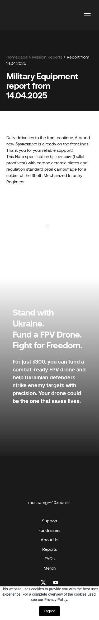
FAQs (50, 559)
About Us (49, 540)
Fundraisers (49, 530)
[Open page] (49, 479)
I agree (49, 611)
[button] (43, 582)
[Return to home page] (19, 15)
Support (49, 521)
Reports (49, 549)
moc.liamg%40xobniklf (49, 503)
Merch (50, 568)
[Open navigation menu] (87, 15)
